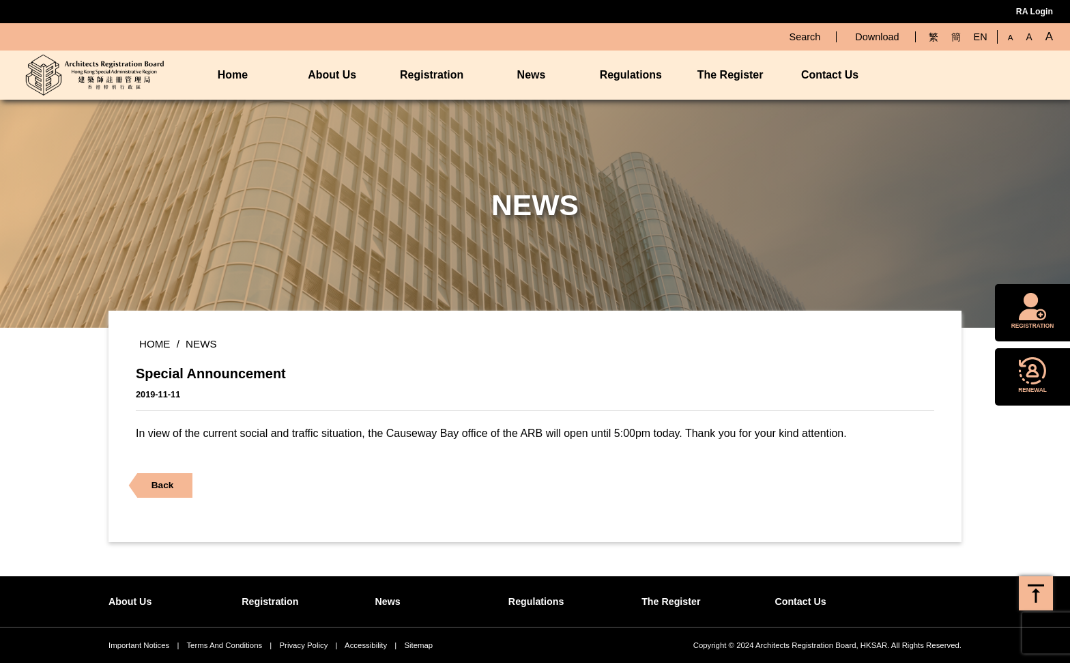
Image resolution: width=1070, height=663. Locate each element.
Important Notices (139, 645)
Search (805, 36)
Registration (431, 75)
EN (980, 36)
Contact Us (829, 75)
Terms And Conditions (224, 645)
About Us (332, 75)
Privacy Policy (303, 645)
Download (877, 36)
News (531, 75)
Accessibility (366, 645)
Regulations (631, 75)
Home (233, 75)
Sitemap (418, 645)
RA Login (1034, 11)
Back (157, 488)
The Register (730, 75)
